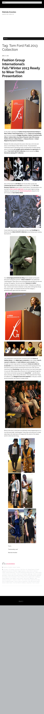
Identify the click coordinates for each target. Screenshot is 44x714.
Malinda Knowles (9, 12)
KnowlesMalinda (11, 563)
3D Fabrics (6, 569)
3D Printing (11, 569)
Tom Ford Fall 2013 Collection (19, 582)
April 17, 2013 (5, 55)
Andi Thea (23, 569)
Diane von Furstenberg (22, 574)
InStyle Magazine (5, 578)
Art (26, 569)
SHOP (29, 6)
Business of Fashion (7, 567)
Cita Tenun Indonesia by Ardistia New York (25, 572)
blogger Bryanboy (21, 571)
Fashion (18, 567)
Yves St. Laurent (35, 582)
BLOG (25, 6)
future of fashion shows (23, 576)
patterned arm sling (35, 579)
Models (19, 579)
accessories (17, 569)
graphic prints (31, 576)
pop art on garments (23, 581)
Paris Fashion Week (26, 579)
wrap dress (29, 582)
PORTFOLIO (20, 6)
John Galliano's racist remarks (16, 578)
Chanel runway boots (10, 572)
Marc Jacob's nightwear (29, 578)
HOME (10, 6)
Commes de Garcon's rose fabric (9, 574)
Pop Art (16, 581)
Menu (6, 38)
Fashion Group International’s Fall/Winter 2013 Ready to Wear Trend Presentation (21, 68)
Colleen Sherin (38, 572)
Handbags (37, 576)
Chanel (3, 572)
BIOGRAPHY (14, 6)
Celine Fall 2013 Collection (32, 571)
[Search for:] (22, 2)
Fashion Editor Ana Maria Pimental (15, 575)
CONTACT (33, 6)
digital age (30, 574)
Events (14, 567)
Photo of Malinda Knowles (8, 581)
